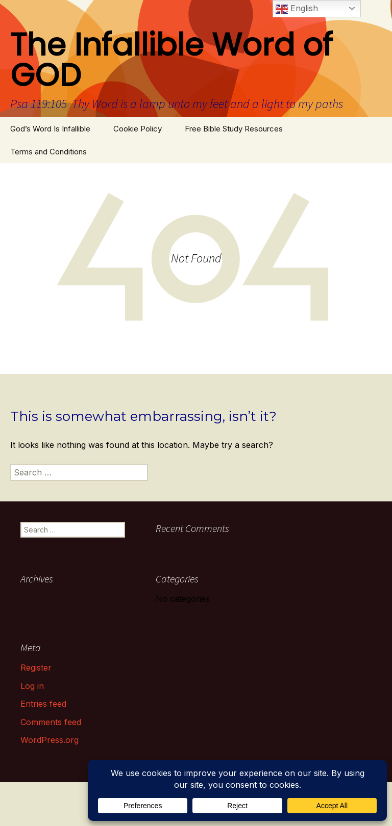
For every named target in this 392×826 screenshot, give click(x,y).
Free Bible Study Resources (234, 129)
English (297, 9)
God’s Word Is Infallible (50, 129)
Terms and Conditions (48, 151)
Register (36, 667)
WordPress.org (49, 740)
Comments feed (50, 722)
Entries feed (43, 704)
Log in (32, 686)
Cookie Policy (137, 129)
